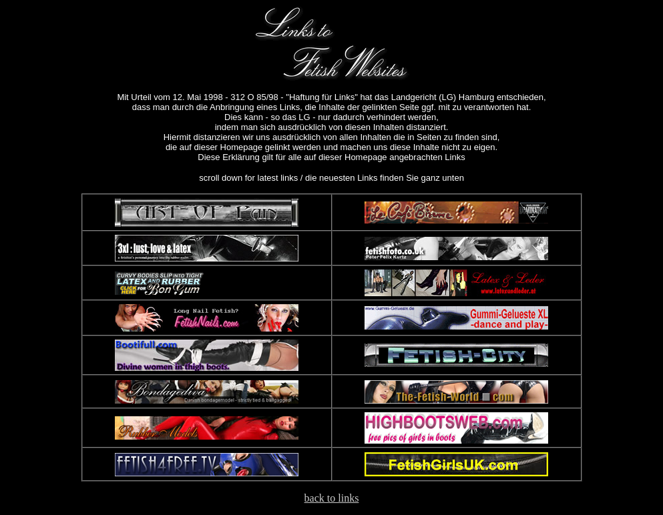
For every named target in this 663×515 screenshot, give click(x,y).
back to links (331, 498)
